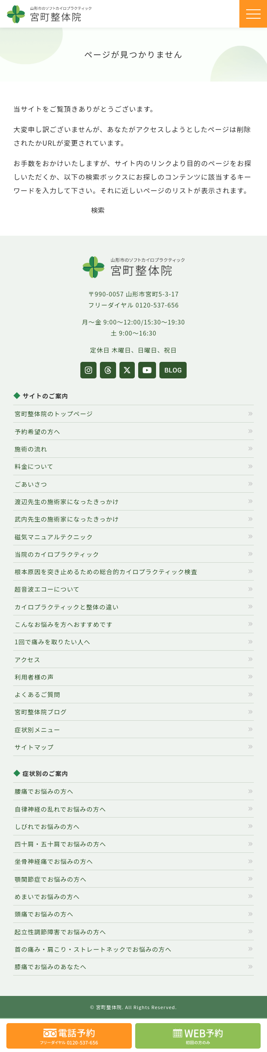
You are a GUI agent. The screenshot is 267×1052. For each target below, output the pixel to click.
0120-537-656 (157, 304)
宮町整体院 (109, 1007)
